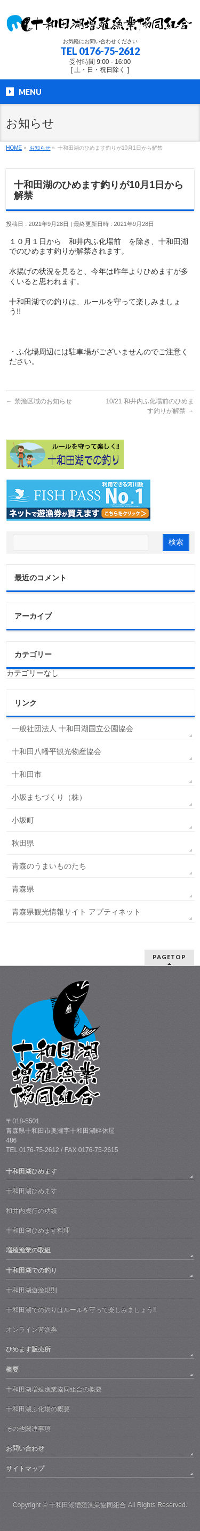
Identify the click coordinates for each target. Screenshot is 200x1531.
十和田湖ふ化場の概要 (38, 1409)
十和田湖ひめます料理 (38, 1230)
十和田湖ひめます (31, 1171)
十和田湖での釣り (31, 1270)
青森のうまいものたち (49, 866)
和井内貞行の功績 (31, 1210)
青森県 (23, 889)
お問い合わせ (25, 1448)
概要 (12, 1369)
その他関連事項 (28, 1428)
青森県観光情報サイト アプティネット (76, 912)
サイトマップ (25, 1468)
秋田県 (23, 843)
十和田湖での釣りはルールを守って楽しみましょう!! (81, 1310)
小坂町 (23, 820)
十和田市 (27, 774)
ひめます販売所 (28, 1349)
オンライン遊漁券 (31, 1329)
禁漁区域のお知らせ (38, 401)
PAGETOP (169, 956)
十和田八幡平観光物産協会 (56, 751)
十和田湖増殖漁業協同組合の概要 (54, 1389)
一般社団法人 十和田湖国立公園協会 (72, 728)
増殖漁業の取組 (28, 1250)
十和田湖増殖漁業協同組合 (87, 1505)
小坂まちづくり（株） (49, 797)
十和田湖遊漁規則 (31, 1290)
